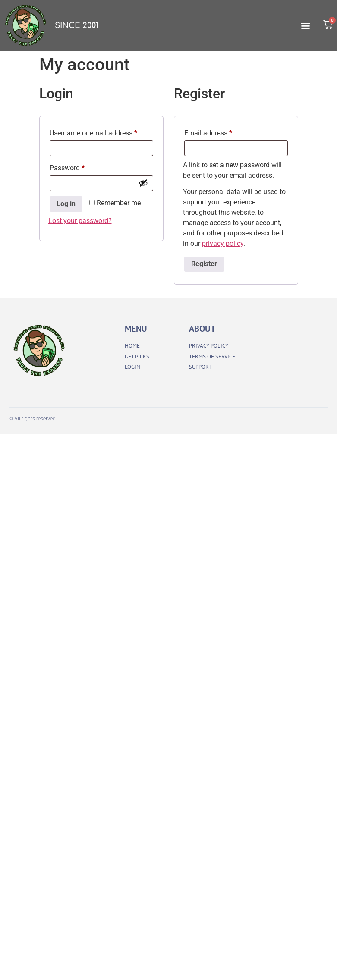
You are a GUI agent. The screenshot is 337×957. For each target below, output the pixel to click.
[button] (305, 26)
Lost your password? (80, 221)
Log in (66, 204)
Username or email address (101, 131)
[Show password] (143, 183)
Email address (221, 131)
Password (80, 166)
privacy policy (222, 243)
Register (204, 264)
